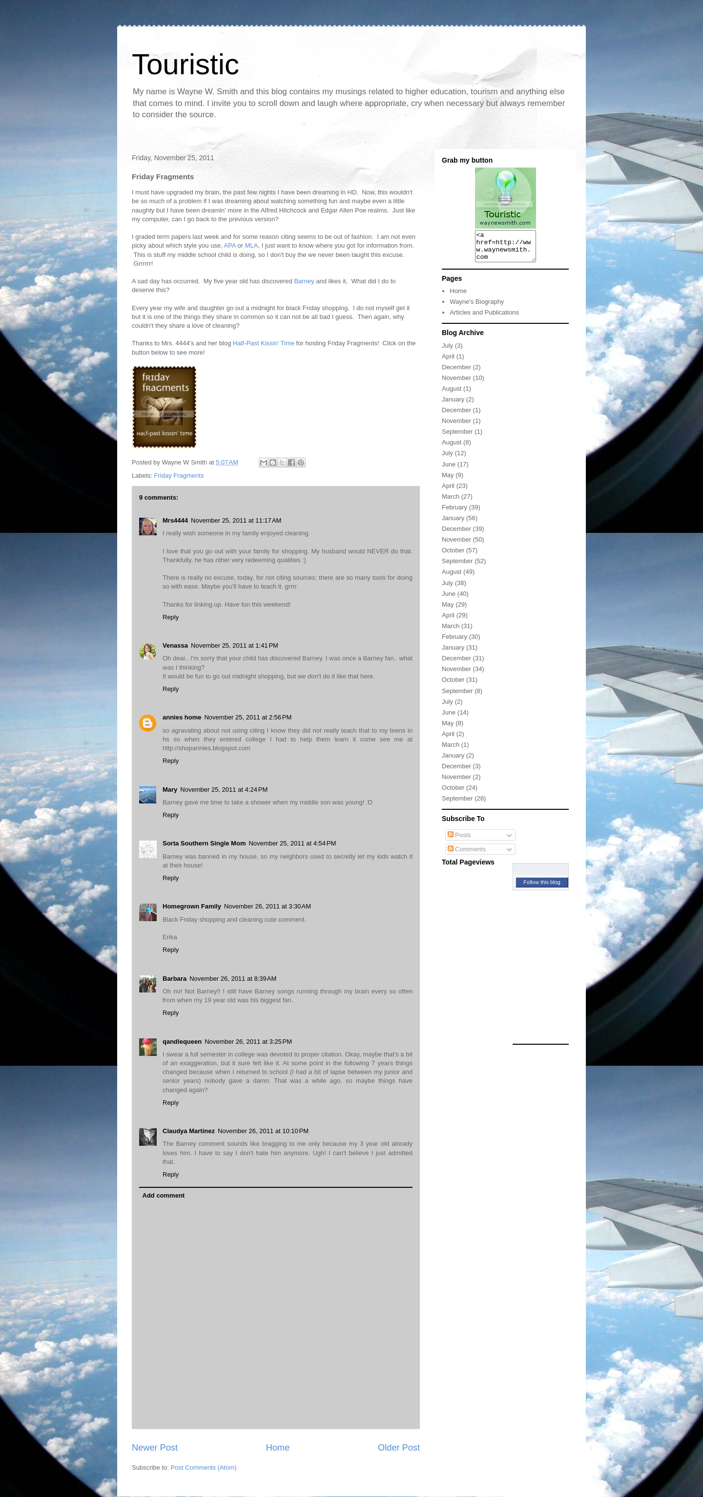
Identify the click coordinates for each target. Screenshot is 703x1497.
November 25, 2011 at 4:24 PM (224, 789)
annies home (182, 717)
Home (278, 1448)
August (451, 394)
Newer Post (155, 1448)
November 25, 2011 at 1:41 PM (234, 645)
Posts (459, 840)
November (456, 383)
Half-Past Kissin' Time (263, 343)
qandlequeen (182, 1041)
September (457, 437)
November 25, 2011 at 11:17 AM (236, 520)
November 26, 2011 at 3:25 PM (248, 1041)
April (448, 362)
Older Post (399, 1448)
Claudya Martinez (189, 1131)
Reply (171, 617)
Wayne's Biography (477, 307)
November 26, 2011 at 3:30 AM (267, 906)
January (453, 405)
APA (230, 245)
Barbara (174, 978)
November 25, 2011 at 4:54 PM (292, 843)
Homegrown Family (192, 906)
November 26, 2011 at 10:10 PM (263, 1131)
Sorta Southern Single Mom (204, 843)
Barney (304, 281)
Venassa (175, 645)
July (447, 351)
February (454, 513)
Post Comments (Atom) (204, 1467)
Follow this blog (541, 888)
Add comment (164, 1195)
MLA (251, 245)
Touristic (185, 64)
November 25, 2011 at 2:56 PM (247, 717)
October (453, 556)
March (450, 502)
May (448, 481)
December (456, 373)
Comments (467, 855)
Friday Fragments (179, 475)
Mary (170, 789)
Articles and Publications (484, 318)
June (448, 470)
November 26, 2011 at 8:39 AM (232, 978)
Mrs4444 (175, 520)
